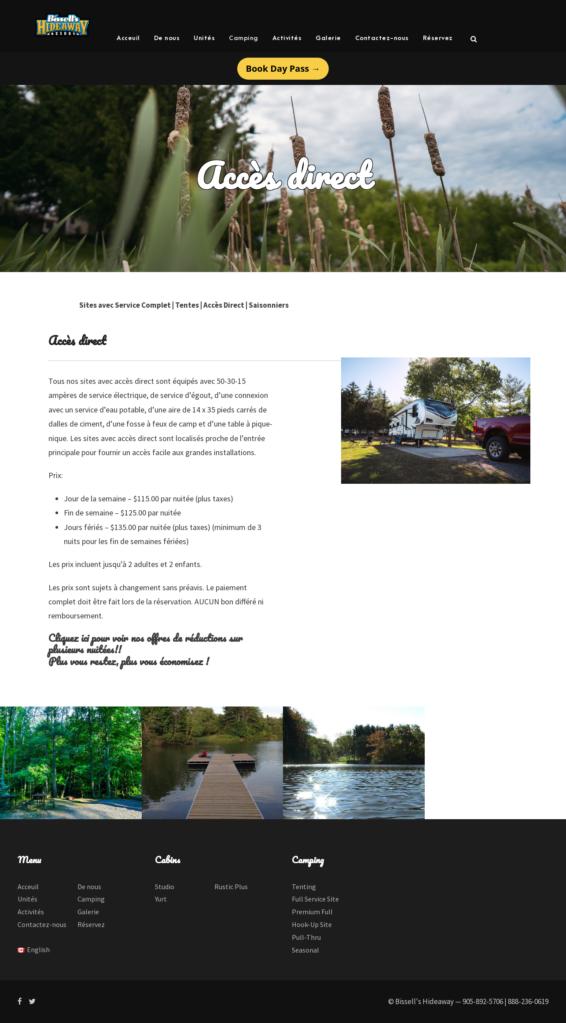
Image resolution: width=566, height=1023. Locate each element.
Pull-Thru (306, 937)
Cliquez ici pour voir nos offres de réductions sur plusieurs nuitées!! (145, 643)
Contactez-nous (382, 38)
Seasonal (305, 950)
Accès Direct (223, 305)
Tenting (304, 886)
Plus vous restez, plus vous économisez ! (128, 661)
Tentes (187, 305)
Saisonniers (269, 305)
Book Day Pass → (283, 68)
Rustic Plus (231, 886)
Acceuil (128, 38)
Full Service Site (315, 898)
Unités (204, 38)
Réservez (438, 38)
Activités (287, 38)
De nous (167, 38)
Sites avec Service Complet (125, 305)
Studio (164, 886)
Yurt (161, 898)
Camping (243, 38)
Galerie (328, 38)
